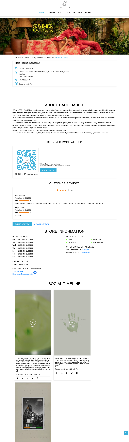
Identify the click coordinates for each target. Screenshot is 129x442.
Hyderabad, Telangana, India (23, 274)
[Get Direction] (35, 274)
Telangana (85, 250)
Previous (14, 396)
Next (115, 396)
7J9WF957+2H (18, 271)
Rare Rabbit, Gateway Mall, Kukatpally (97, 391)
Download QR (48, 170)
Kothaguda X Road (19, 418)
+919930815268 (24, 80)
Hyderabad (86, 252)
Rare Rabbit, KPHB (64, 390)
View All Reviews (41, 224)
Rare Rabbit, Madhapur (32, 390)
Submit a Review (22, 224)
